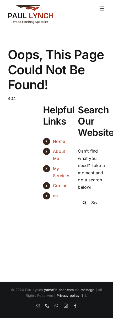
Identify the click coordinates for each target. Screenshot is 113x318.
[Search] (84, 202)
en (55, 195)
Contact (61, 185)
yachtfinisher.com (59, 290)
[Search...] (91, 202)
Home (59, 141)
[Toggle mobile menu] (102, 8)
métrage (88, 290)
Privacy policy (68, 295)
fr (83, 295)
